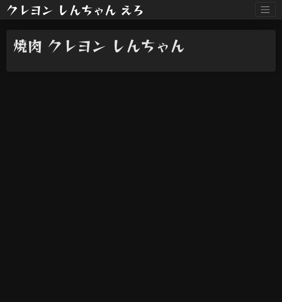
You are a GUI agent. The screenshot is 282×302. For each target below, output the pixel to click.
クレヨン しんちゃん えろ (75, 10)
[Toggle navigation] (265, 9)
